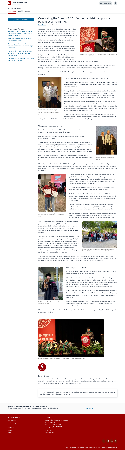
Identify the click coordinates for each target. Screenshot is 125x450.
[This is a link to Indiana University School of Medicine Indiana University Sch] (17, 3)
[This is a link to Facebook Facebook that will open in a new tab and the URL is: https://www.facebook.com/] (103, 442)
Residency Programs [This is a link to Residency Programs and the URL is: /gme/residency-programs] (13, 423)
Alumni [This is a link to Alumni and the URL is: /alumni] (10, 430)
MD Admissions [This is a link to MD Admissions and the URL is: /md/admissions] (12, 420)
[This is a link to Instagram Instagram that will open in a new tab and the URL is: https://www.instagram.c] (107, 442)
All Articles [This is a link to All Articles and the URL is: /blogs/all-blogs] (27, 11)
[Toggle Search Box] (115, 3)
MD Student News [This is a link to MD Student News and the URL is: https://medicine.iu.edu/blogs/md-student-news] (14, 8)
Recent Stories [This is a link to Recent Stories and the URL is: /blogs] (12, 11)
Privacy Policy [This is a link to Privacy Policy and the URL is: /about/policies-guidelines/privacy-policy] (84, 447)
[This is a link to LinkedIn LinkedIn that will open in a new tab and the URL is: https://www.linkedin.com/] (111, 442)
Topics (19, 11)
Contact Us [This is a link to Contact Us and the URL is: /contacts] (89, 408)
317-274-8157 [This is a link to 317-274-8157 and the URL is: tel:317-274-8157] (48, 430)
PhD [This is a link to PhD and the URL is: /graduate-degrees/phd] (9, 425)
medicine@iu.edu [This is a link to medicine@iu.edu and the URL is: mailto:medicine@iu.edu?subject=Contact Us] (49, 432)
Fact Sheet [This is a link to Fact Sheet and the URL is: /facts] (10, 428)
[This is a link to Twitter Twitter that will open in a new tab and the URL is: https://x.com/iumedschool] (115, 442)
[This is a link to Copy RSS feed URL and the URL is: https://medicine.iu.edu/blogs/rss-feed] (21, 19)
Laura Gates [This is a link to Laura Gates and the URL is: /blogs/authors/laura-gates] (42, 25)
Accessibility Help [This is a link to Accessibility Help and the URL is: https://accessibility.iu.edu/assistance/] (74, 447)
